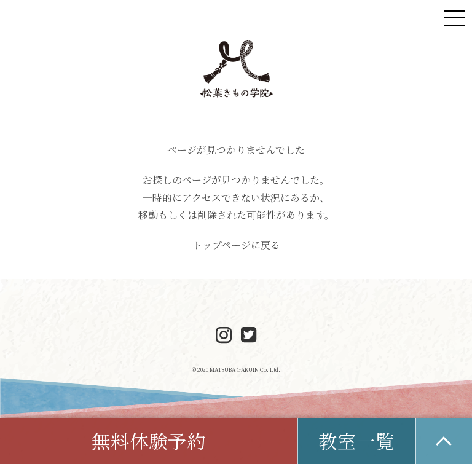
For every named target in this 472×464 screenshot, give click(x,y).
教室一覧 (356, 440)
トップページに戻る (236, 245)
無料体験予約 (149, 440)
